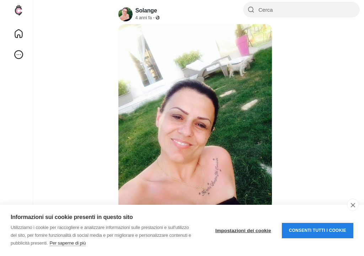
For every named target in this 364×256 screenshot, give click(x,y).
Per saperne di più (67, 243)
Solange (146, 10)
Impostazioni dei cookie (243, 230)
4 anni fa (143, 17)
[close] (353, 205)
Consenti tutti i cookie (317, 230)
